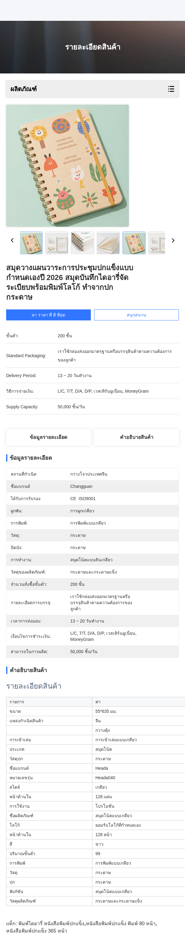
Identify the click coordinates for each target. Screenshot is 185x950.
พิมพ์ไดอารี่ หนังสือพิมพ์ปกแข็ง (51, 923)
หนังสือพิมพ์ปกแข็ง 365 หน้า (36, 930)
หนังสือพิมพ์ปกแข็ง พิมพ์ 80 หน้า (121, 923)
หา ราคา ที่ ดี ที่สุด (54, 314)
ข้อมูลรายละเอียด (48, 437)
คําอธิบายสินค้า (136, 437)
